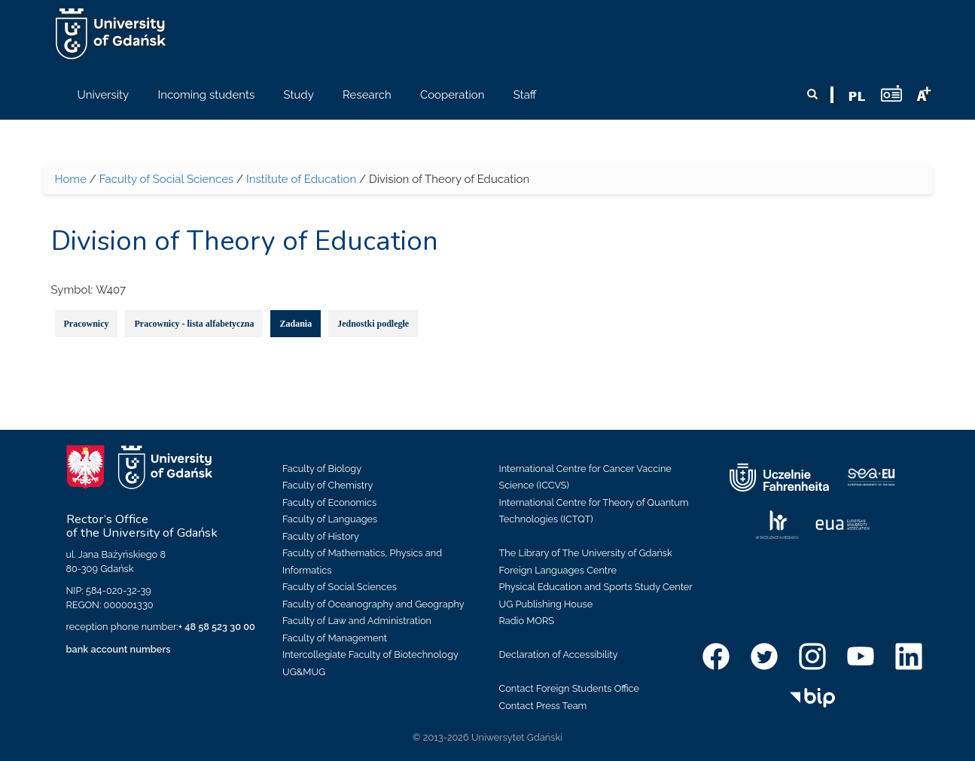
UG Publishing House (546, 604)
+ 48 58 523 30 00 (216, 626)
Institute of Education (301, 179)
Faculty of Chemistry (327, 485)
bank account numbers (118, 649)
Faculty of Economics (329, 502)
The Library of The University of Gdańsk (585, 553)
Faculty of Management (334, 638)
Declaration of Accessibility (558, 654)
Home (71, 179)
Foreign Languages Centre (558, 570)
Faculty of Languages (329, 519)
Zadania (295, 323)
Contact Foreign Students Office (569, 688)
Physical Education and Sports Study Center (596, 586)
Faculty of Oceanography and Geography (373, 604)
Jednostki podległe (373, 323)
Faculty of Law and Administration (356, 620)
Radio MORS (527, 620)
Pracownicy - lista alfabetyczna (194, 323)
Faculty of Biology (321, 468)
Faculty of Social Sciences (166, 179)
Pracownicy (86, 323)
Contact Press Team (543, 705)
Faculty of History (320, 536)
